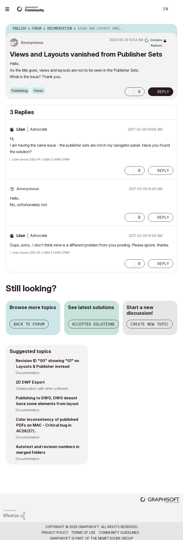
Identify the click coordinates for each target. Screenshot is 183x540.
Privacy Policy (55, 532)
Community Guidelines (119, 532)
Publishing (20, 91)
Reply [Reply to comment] (163, 170)
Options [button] (171, 28)
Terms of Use (83, 532)
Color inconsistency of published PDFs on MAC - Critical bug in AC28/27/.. (47, 425)
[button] (129, 92)
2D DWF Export (30, 382)
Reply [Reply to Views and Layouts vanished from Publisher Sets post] (163, 91)
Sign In (175, 9)
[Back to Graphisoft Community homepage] (31, 9)
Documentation (27, 373)
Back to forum (29, 324)
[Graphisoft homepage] (159, 500)
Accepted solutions (93, 324)
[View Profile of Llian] (20, 129)
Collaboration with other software (42, 388)
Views (38, 91)
